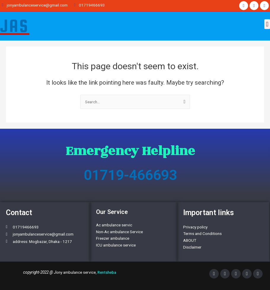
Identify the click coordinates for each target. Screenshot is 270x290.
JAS (14, 26)
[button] (267, 24)
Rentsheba (107, 272)
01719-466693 (130, 175)
